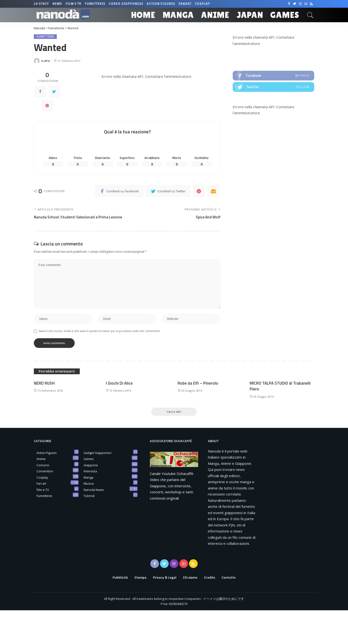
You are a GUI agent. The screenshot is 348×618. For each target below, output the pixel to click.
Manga (88, 485)
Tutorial (89, 503)
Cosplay (42, 485)
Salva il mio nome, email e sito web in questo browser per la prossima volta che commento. (99, 338)
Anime (41, 466)
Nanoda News (94, 497)
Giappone (91, 472)
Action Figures (46, 460)
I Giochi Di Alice (119, 390)
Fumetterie (45, 36)
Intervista (90, 479)
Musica (89, 491)
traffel (45, 61)
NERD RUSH (44, 390)
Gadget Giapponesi (97, 460)
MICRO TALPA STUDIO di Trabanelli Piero (281, 393)
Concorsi (42, 472)
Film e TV (42, 497)
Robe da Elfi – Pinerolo (198, 390)
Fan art (41, 491)
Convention (44, 479)
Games (89, 466)
